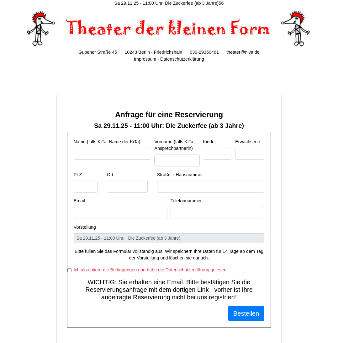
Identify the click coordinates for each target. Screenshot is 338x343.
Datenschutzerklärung (182, 59)
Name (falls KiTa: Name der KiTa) (107, 141)
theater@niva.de (243, 52)
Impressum (145, 59)
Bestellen (246, 313)
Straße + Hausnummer (180, 174)
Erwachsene (247, 141)
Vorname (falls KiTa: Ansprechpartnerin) (174, 145)
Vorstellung (85, 227)
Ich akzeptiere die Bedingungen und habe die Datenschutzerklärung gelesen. (151, 269)
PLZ (78, 174)
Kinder (209, 141)
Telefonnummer (186, 200)
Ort (110, 174)
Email (79, 200)
